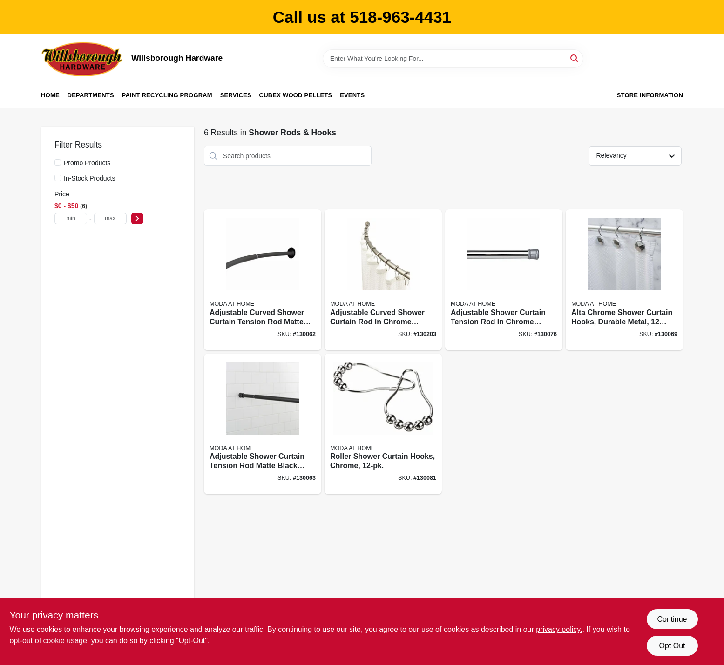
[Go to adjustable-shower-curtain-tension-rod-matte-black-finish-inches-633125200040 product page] (262, 424)
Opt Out (672, 646)
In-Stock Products (89, 178)
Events (352, 95)
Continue (672, 619)
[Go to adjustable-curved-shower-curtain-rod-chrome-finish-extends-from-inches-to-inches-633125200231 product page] (383, 279)
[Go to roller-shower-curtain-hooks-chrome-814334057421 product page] (383, 424)
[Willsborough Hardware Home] (83, 58)
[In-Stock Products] (57, 178)
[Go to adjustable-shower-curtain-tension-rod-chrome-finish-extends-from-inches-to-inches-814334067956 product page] (503, 279)
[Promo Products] (57, 162)
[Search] (575, 58)
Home (50, 95)
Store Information (650, 95)
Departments (91, 95)
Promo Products (87, 163)
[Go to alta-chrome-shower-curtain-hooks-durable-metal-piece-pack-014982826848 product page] (624, 279)
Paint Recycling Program (167, 95)
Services (235, 95)
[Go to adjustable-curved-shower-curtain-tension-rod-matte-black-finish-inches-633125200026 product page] (262, 279)
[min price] (70, 218)
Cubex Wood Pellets (295, 95)
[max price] (110, 218)
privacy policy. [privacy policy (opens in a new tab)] (559, 629)
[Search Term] (453, 58)
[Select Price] (137, 218)
